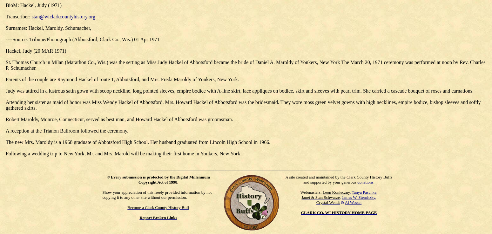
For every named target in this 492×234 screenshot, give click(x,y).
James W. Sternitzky (358, 197)
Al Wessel (353, 202)
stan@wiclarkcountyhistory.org (63, 16)
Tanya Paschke (364, 192)
